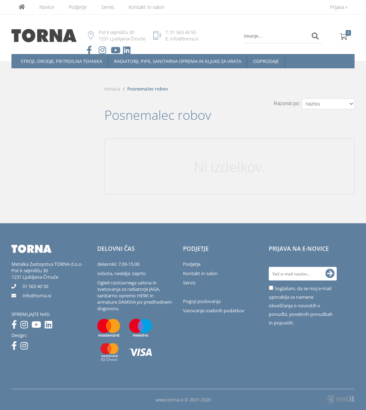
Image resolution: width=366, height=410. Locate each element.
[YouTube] (38, 326)
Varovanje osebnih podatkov (213, 310)
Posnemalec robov (147, 89)
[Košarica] (344, 36)
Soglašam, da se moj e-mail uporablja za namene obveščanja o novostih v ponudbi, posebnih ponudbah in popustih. (301, 305)
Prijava (338, 7)
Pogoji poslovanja (202, 301)
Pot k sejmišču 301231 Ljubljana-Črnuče (34, 273)
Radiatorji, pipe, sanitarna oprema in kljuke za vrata (177, 61)
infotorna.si (37, 295)
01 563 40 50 (183, 32)
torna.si (112, 89)
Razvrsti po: (287, 103)
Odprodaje (266, 61)
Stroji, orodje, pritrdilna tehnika (61, 61)
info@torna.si (184, 38)
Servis (107, 7)
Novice (46, 7)
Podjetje (78, 7)
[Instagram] (25, 326)
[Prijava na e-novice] (330, 273)
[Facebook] (15, 326)
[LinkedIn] (50, 326)
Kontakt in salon (146, 7)
